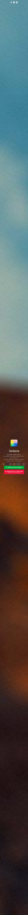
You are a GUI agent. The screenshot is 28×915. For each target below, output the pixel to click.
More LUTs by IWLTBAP (14, 467)
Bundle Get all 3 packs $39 (14, 472)
